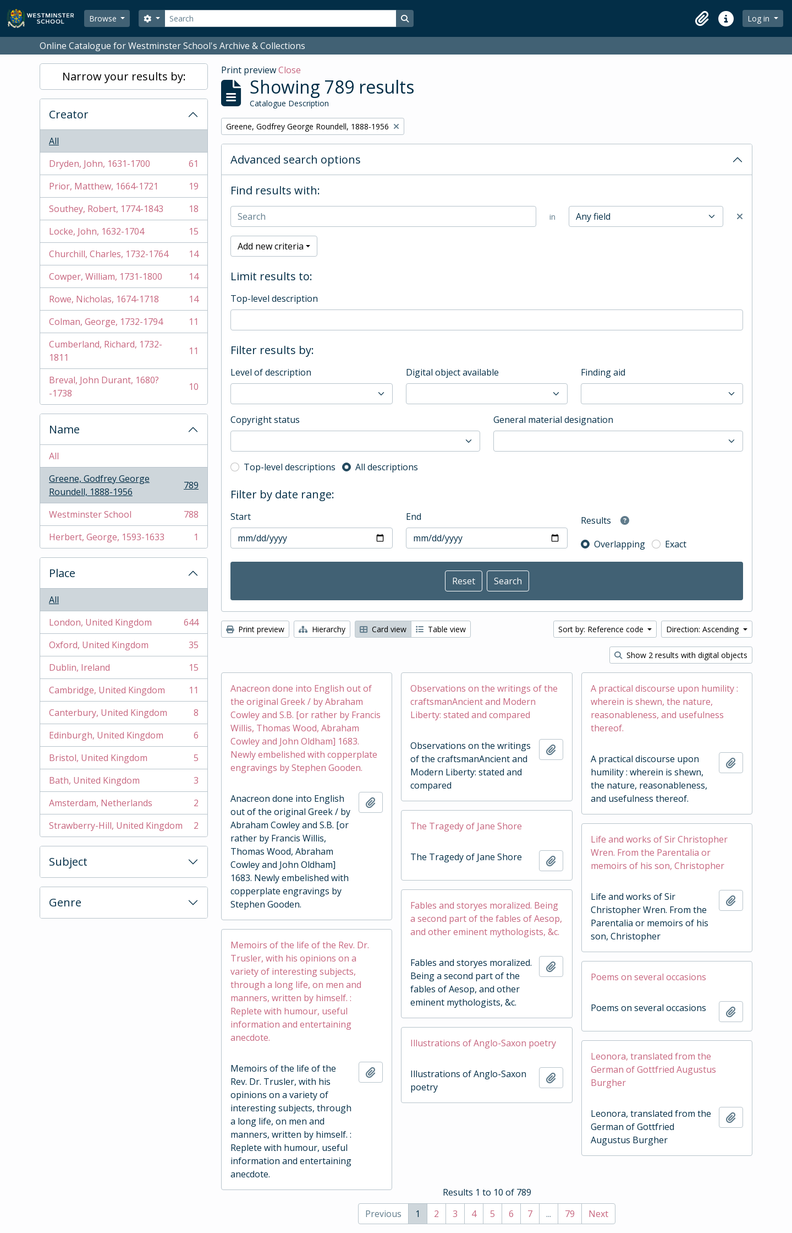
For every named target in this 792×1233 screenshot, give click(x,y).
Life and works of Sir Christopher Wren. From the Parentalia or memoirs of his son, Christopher (659, 852)
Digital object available (452, 372)
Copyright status (265, 420)
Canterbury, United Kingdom (123, 715)
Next (598, 1214)
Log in (759, 18)
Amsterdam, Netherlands (123, 805)
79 (570, 1214)
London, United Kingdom (123, 625)
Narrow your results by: (124, 76)
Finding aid (603, 372)
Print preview (255, 629)
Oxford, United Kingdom (123, 647)
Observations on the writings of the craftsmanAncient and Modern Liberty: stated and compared (484, 701)
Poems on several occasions (648, 977)
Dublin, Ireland (123, 670)
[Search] (280, 18)
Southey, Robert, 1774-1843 (123, 211)
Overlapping (619, 544)
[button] (702, 19)
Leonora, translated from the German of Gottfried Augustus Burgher (653, 1069)
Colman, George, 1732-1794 (123, 324)
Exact (675, 544)
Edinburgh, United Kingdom (123, 738)
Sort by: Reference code (602, 629)
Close (289, 70)
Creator (69, 114)
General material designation (553, 420)
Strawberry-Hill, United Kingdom (123, 828)
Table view (441, 629)
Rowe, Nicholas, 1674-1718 (123, 301)
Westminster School (123, 517)
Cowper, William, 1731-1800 (123, 279)
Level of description (270, 372)
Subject (68, 861)
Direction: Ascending (703, 629)
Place (62, 573)
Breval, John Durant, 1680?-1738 (123, 386)
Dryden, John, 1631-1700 (123, 166)
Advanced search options (295, 159)
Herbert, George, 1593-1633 (123, 539)
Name (64, 429)
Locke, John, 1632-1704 (123, 234)
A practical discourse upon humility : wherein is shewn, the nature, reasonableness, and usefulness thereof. (664, 708)
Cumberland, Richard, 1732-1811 (123, 350)
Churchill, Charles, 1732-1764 (123, 256)
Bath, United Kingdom (123, 783)
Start (240, 516)
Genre (65, 902)
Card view (383, 629)
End (413, 516)
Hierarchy (322, 629)
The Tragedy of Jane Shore (466, 826)
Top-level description (274, 298)
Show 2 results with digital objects (680, 655)
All (54, 141)
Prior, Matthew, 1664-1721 (123, 189)
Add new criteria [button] (271, 246)
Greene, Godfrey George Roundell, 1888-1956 (123, 485)
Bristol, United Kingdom (123, 760)
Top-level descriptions (290, 467)
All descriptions (386, 467)
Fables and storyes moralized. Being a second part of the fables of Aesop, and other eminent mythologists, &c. (486, 918)
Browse (104, 18)
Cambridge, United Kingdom (123, 692)
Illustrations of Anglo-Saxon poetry (483, 1043)
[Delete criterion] (739, 216)
